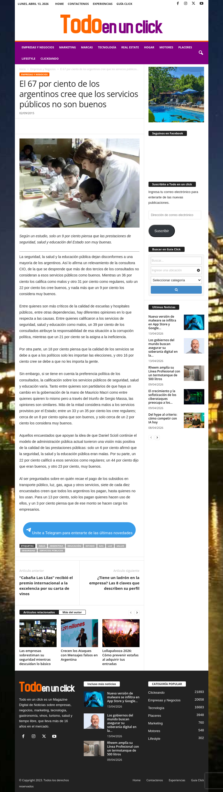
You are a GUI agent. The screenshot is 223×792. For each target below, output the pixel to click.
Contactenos (78, 4)
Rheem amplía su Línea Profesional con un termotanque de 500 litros (164, 373)
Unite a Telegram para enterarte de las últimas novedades (79, 531)
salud (120, 546)
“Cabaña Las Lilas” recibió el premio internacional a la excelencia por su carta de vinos (46, 585)
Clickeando (49, 58)
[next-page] (137, 612)
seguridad (28, 550)
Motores (166, 47)
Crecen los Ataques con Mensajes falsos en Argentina (79, 655)
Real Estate (130, 47)
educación (74, 546)
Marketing (67, 47)
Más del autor (72, 612)
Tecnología (107, 47)
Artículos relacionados (39, 612)
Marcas (87, 47)
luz (110, 546)
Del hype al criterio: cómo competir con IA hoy (162, 418)
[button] (200, 53)
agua (42, 546)
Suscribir (161, 231)
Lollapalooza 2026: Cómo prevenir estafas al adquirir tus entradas (120, 657)
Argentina (56, 546)
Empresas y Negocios (38, 47)
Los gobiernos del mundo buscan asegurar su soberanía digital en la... (163, 348)
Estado (90, 546)
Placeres (185, 47)
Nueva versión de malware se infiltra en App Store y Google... (162, 322)
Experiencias (102, 4)
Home (59, 4)
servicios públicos (51, 550)
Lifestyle (29, 58)
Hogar (149, 47)
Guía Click (124, 4)
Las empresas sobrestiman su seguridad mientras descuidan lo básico (35, 657)
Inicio (22, 69)
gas (101, 546)
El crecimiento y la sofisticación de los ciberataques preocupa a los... (162, 397)
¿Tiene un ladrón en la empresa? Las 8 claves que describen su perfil (114, 583)
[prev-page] (130, 612)
